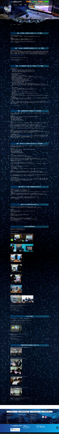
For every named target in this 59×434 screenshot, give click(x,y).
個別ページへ (12, 42)
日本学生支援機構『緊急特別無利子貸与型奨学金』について (18, 55)
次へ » (31, 404)
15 (29, 404)
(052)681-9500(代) (27, 427)
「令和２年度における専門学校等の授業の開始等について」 (26, 178)
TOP (10, 24)
